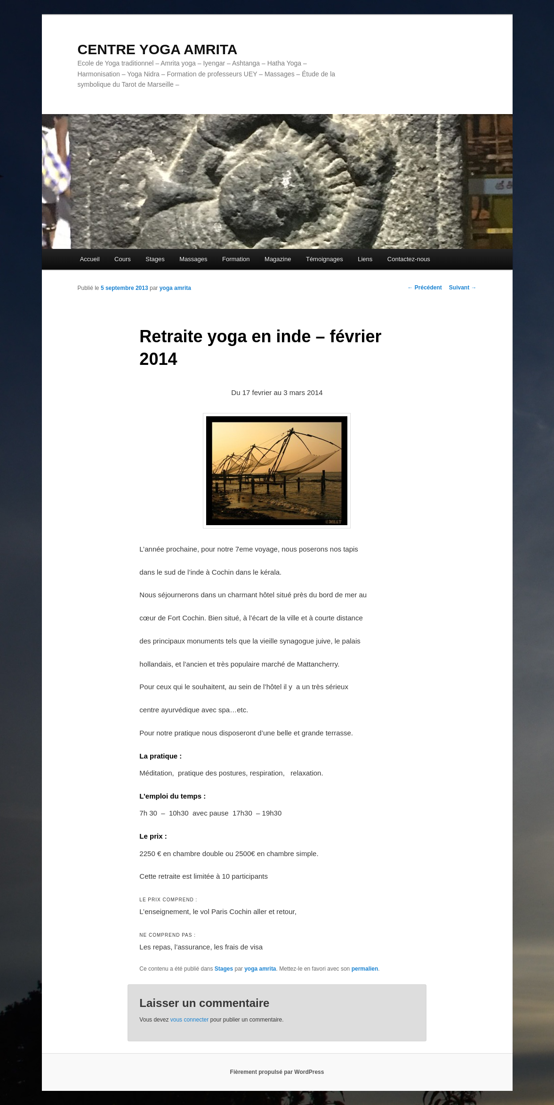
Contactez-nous (408, 259)
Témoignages (324, 259)
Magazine (278, 259)
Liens (365, 259)
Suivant (463, 287)
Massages (193, 259)
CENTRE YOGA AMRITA (158, 49)
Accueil (90, 259)
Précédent (424, 287)
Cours (122, 259)
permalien (365, 968)
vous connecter (189, 1019)
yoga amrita (175, 288)
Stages (154, 259)
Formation (236, 259)
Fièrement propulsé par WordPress (277, 1072)
